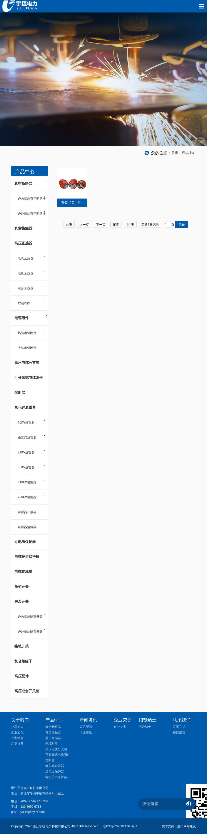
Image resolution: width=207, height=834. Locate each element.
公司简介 (17, 727)
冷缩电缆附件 (27, 348)
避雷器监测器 (27, 527)
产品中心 (189, 153)
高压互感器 (30, 241)
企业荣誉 (17, 738)
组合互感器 (25, 288)
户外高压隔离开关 (30, 631)
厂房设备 (17, 743)
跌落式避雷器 (27, 437)
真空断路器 (30, 182)
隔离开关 (30, 600)
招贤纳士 (145, 727)
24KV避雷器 (26, 452)
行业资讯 (86, 732)
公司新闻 (86, 727)
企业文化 (17, 732)
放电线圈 (24, 303)
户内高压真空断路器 (32, 198)
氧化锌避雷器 (30, 406)
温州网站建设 (186, 826)
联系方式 (179, 727)
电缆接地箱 (23, 572)
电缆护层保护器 (26, 557)
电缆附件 (30, 316)
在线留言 (179, 732)
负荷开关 (21, 586)
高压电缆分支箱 (26, 363)
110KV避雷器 (27, 482)
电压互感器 (25, 273)
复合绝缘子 (23, 661)
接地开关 (21, 646)
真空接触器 (23, 228)
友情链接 (151, 803)
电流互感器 (25, 258)
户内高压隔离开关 (30, 616)
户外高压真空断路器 (32, 213)
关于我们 (20, 719)
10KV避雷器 (26, 422)
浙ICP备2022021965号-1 (120, 826)
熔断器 (19, 392)
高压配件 (21, 676)
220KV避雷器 (27, 497)
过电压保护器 (25, 542)
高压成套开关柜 (26, 691)
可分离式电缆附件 (28, 377)
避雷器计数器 (27, 512)
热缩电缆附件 (27, 333)
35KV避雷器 (26, 467)
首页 (174, 153)
